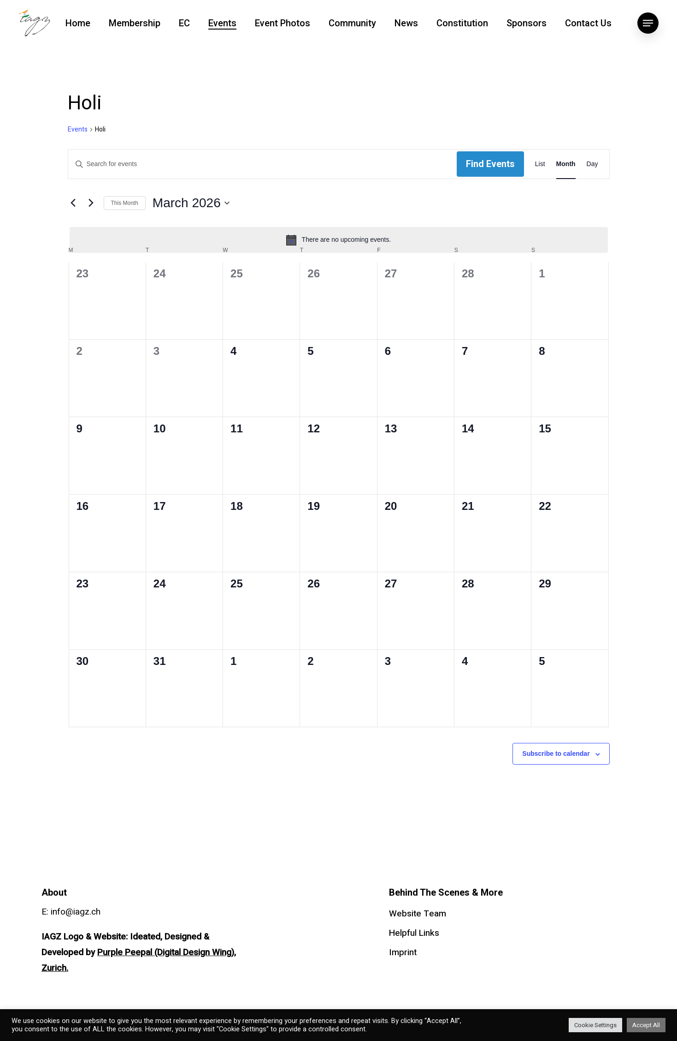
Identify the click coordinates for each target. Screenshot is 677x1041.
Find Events (490, 163)
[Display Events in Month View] (566, 164)
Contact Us (588, 23)
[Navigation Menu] (648, 23)
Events (222, 23)
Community (352, 23)
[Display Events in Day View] (592, 164)
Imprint (403, 952)
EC (184, 23)
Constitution (462, 23)
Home (77, 23)
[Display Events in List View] (540, 164)
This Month (124, 203)
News (406, 23)
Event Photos (282, 23)
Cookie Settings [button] (595, 1025)
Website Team (417, 913)
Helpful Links (414, 933)
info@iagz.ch (75, 911)
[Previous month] (73, 203)
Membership (134, 23)
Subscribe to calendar (555, 753)
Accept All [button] (646, 1025)
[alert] (339, 240)
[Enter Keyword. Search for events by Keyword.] (262, 164)
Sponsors (526, 23)
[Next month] (91, 203)
